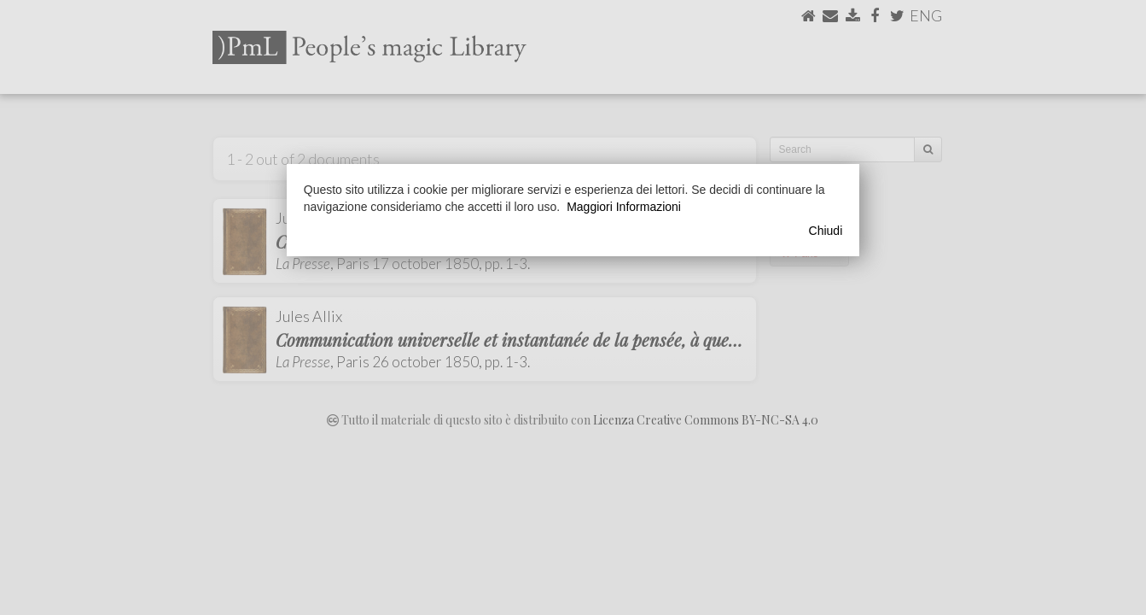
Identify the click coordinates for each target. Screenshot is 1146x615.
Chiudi (826, 230)
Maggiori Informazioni (624, 207)
